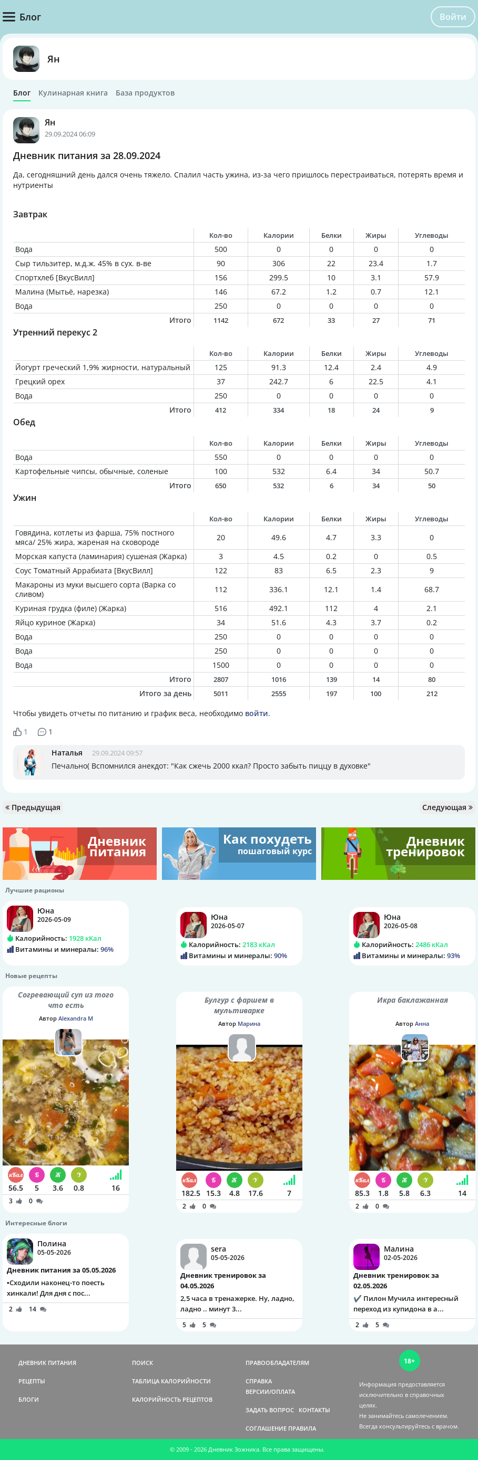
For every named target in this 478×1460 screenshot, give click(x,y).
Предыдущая (32, 807)
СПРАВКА (259, 1381)
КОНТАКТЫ (314, 1410)
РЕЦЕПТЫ (31, 1381)
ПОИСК (142, 1363)
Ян (53, 58)
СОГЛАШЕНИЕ (266, 1428)
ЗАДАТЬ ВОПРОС (270, 1410)
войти (256, 713)
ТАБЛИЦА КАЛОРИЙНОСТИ (171, 1381)
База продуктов (145, 93)
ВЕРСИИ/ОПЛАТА (270, 1391)
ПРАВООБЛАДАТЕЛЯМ (277, 1363)
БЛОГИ (28, 1399)
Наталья (67, 753)
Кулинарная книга (73, 93)
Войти (453, 17)
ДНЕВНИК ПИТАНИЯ (47, 1363)
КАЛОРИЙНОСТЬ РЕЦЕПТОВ (172, 1399)
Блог (21, 93)
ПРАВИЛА (302, 1428)
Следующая (447, 807)
